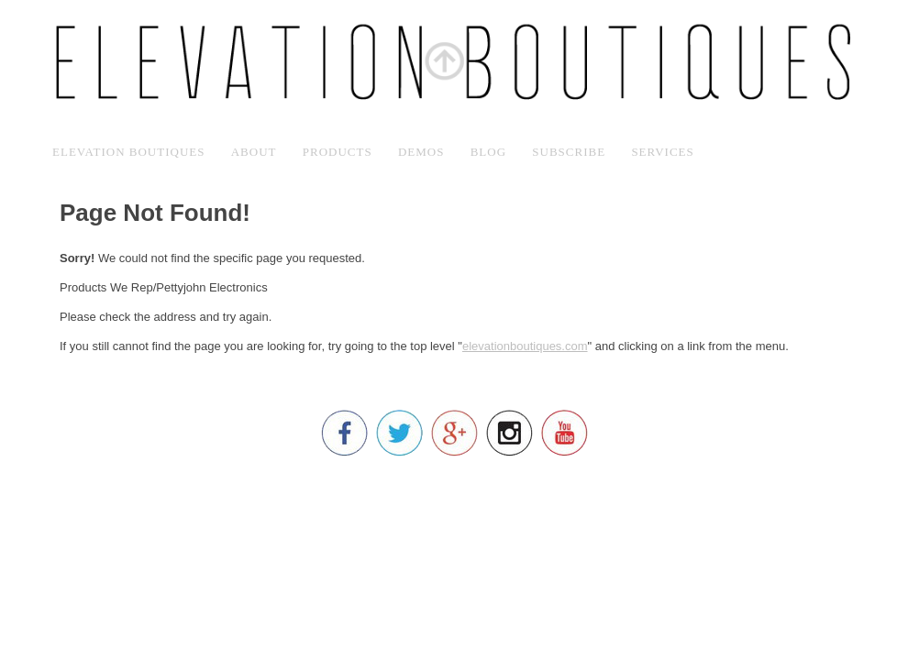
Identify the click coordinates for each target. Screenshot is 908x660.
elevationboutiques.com (525, 346)
